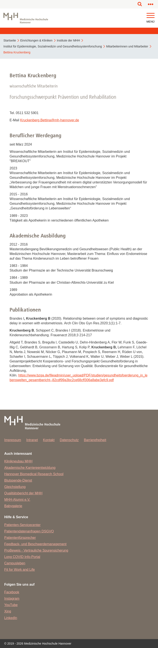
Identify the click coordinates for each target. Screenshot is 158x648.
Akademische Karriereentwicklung (30, 467)
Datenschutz (69, 440)
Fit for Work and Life (19, 569)
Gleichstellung (15, 487)
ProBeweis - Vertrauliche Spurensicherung (36, 550)
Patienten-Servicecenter (22, 525)
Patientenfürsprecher (20, 537)
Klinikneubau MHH (18, 461)
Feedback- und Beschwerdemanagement (35, 544)
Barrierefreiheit (95, 440)
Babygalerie (13, 506)
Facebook (11, 592)
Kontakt (48, 440)
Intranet (32, 440)
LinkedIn (10, 618)
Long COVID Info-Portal (22, 557)
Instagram (11, 598)
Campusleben (14, 563)
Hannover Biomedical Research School (33, 474)
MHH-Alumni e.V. (17, 499)
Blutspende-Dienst (18, 480)
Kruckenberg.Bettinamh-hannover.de (49, 120)
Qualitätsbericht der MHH (23, 493)
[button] (151, 15)
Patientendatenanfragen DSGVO (29, 531)
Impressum (12, 440)
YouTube (11, 605)
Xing (7, 611)
